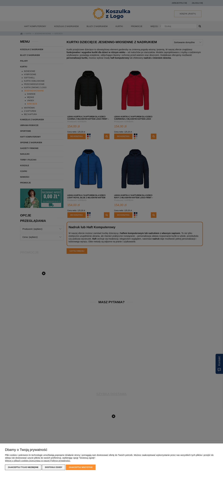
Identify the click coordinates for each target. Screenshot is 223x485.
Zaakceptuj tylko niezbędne (23, 467)
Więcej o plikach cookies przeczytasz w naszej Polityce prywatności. (37, 460)
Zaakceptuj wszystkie (81, 467)
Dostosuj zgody (53, 467)
